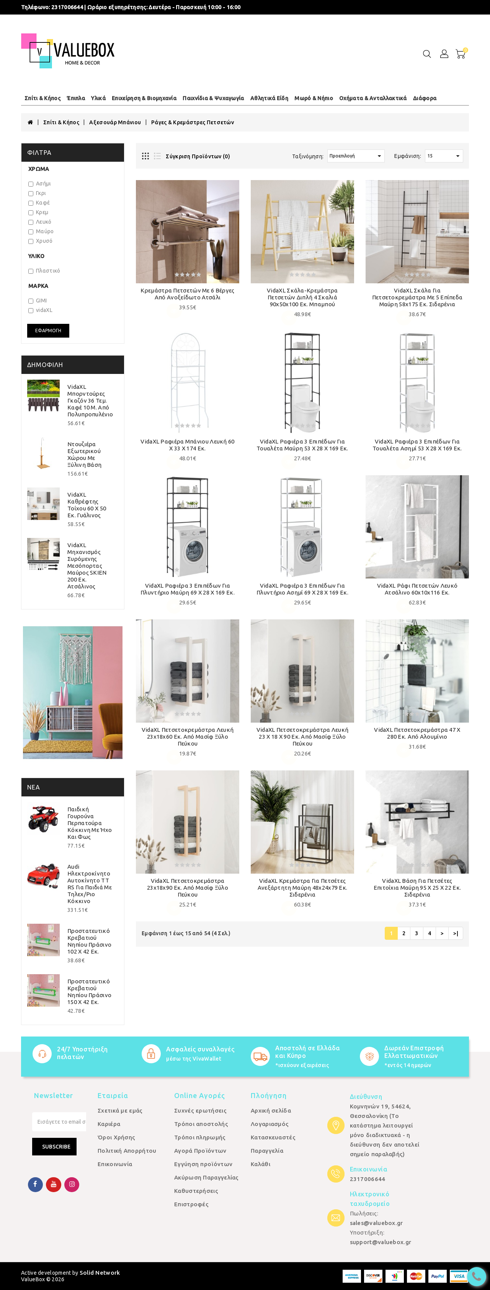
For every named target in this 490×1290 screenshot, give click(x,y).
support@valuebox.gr (381, 1242)
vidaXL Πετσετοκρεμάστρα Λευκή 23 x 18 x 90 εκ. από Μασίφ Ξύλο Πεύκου (302, 736)
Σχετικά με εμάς (120, 1110)
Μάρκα (38, 286)
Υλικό (36, 256)
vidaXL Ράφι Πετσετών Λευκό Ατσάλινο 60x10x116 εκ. (417, 589)
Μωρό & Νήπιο (313, 98)
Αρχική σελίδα (271, 1110)
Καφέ (39, 203)
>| (455, 933)
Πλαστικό (44, 271)
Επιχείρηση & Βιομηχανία (144, 98)
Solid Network (100, 1272)
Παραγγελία (267, 1150)
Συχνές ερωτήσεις (200, 1110)
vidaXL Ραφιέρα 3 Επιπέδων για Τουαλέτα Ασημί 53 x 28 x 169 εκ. (417, 445)
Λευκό (40, 222)
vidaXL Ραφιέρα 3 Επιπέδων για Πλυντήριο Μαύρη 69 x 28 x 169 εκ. (187, 589)
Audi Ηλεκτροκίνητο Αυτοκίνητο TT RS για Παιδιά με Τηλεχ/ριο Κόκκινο (89, 883)
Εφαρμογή (48, 330)
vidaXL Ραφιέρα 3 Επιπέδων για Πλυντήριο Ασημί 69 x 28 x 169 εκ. (302, 589)
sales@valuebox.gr (376, 1223)
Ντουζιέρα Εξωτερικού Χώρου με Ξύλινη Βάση (84, 454)
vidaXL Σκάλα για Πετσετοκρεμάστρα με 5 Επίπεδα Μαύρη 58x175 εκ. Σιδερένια (417, 297)
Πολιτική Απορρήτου (127, 1150)
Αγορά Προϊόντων (200, 1150)
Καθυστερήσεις (196, 1191)
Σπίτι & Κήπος (42, 98)
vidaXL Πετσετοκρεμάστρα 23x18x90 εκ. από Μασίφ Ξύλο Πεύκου (187, 887)
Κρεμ (38, 212)
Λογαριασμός (270, 1124)
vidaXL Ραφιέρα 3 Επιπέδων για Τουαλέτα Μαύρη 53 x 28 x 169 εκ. (302, 445)
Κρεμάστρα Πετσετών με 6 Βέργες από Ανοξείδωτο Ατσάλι (187, 294)
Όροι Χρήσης (116, 1137)
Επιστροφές (191, 1204)
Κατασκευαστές (273, 1137)
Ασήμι (39, 183)
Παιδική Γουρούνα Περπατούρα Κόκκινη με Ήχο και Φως (89, 823)
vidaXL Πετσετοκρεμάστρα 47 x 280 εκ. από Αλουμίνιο (417, 733)
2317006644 (67, 7)
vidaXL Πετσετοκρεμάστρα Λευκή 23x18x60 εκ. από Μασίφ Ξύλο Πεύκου (188, 736)
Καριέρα (109, 1124)
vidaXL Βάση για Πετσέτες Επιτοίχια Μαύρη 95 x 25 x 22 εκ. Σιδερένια (417, 887)
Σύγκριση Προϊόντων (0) (198, 156)
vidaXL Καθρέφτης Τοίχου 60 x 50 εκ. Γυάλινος (86, 504)
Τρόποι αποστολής (201, 1124)
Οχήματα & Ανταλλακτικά (373, 98)
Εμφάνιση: (407, 156)
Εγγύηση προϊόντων (203, 1164)
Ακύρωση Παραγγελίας (206, 1177)
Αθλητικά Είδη (269, 98)
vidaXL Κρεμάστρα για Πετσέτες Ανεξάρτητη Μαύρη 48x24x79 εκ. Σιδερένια (303, 887)
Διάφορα (424, 98)
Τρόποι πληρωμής (200, 1137)
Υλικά (98, 98)
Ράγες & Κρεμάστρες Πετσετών (192, 122)
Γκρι (37, 193)
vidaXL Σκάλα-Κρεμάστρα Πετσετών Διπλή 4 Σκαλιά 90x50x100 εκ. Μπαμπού (302, 297)
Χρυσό (40, 241)
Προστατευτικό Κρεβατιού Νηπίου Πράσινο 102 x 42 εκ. (89, 941)
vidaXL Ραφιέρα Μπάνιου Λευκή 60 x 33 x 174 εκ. (187, 445)
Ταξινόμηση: (307, 156)
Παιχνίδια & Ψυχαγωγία (213, 98)
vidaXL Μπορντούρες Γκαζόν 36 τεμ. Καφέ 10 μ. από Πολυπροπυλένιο (90, 400)
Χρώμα (38, 169)
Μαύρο (41, 231)
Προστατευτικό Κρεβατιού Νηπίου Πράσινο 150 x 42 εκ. (89, 991)
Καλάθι (260, 1164)
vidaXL (40, 310)
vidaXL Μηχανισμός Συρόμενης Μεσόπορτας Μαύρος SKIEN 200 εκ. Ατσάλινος (87, 566)
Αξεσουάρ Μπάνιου (115, 122)
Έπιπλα (76, 98)
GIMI (37, 300)
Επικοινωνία (115, 1164)
